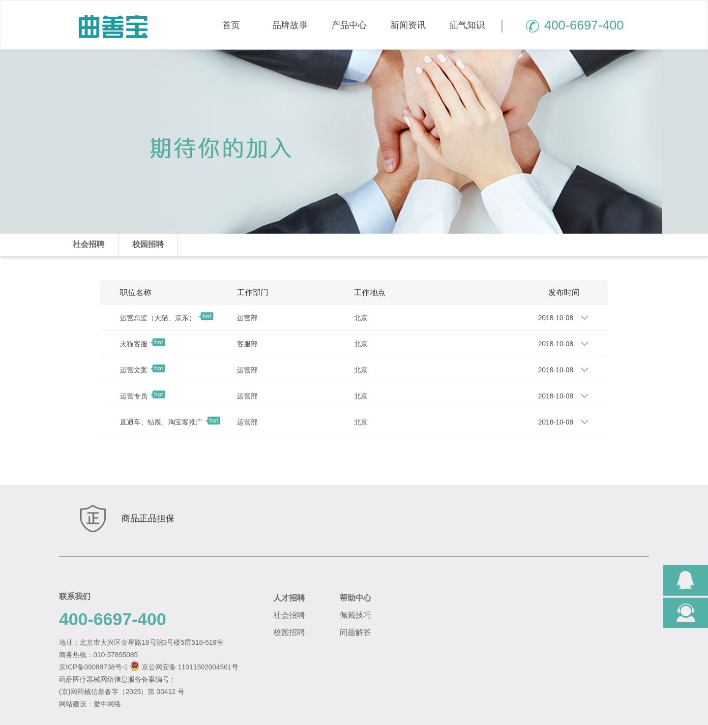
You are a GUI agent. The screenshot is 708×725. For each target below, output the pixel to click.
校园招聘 (148, 244)
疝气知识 (467, 25)
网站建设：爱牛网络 (90, 704)
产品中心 (349, 25)
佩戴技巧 (355, 615)
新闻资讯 (408, 25)
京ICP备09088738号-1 (93, 667)
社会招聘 (88, 244)
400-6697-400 (563, 25)
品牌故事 (290, 25)
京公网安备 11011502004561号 (190, 667)
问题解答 (355, 632)
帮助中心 (355, 598)
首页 (231, 25)
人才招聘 (289, 598)
